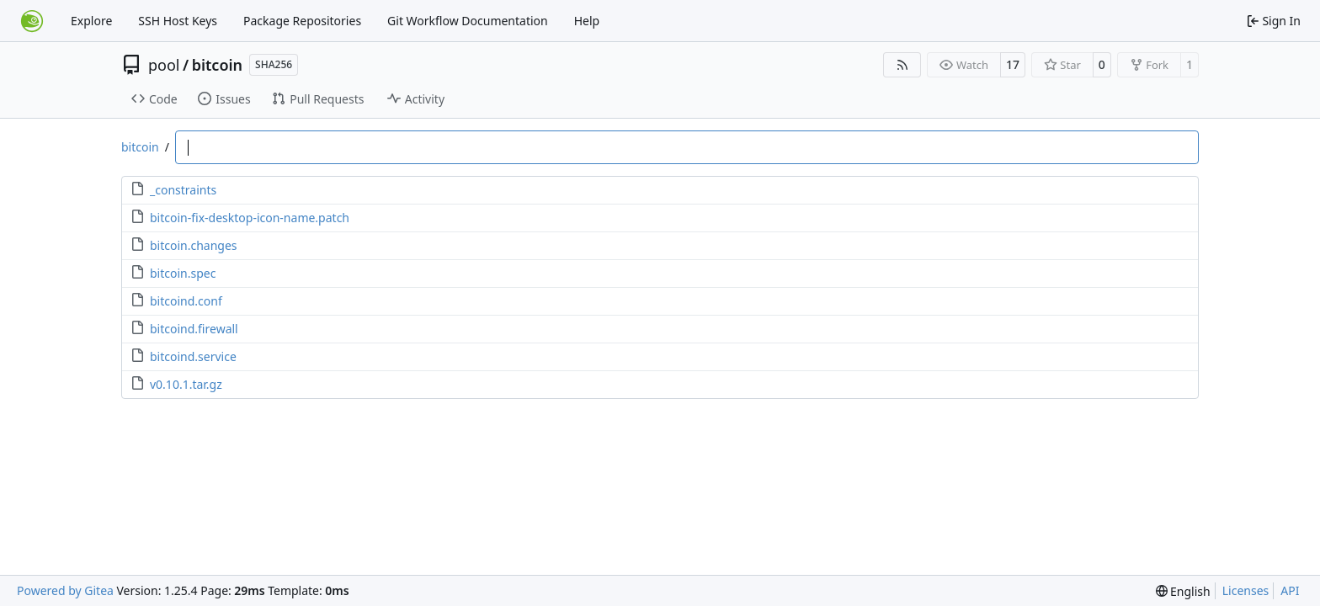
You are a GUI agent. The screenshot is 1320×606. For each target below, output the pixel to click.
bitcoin (217, 64)
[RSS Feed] (902, 64)
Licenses (1245, 590)
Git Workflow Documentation (467, 21)
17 (1012, 64)
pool (164, 64)
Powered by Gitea (65, 590)
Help (587, 21)
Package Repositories (302, 21)
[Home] (32, 21)
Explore (91, 21)
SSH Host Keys (177, 21)
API (1289, 590)
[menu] (1183, 591)
